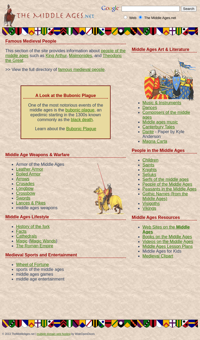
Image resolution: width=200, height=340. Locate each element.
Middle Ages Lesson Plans (167, 246)
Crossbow (25, 193)
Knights (149, 169)
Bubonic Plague (81, 128)
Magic (22, 241)
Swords (23, 198)
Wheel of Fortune (32, 264)
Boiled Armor (28, 174)
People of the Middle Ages (167, 184)
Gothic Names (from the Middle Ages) (165, 196)
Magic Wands (43, 241)
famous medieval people (81, 69)
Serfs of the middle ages (165, 179)
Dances (149, 107)
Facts (21, 231)
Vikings (149, 208)
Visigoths (151, 203)
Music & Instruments (161, 102)
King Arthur (56, 55)
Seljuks (149, 174)
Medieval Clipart (157, 256)
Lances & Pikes (31, 203)
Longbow (24, 188)
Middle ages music (160, 122)
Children (150, 160)
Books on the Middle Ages (167, 236)
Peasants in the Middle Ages (169, 189)
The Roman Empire (34, 246)
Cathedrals (26, 236)
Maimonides (80, 55)
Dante (148, 131)
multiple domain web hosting (53, 333)
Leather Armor (29, 169)
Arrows (22, 179)
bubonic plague (80, 110)
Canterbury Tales (158, 127)
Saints (148, 165)
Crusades (25, 183)
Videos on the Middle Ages (167, 241)
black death (82, 119)
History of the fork (33, 226)
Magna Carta (154, 141)
